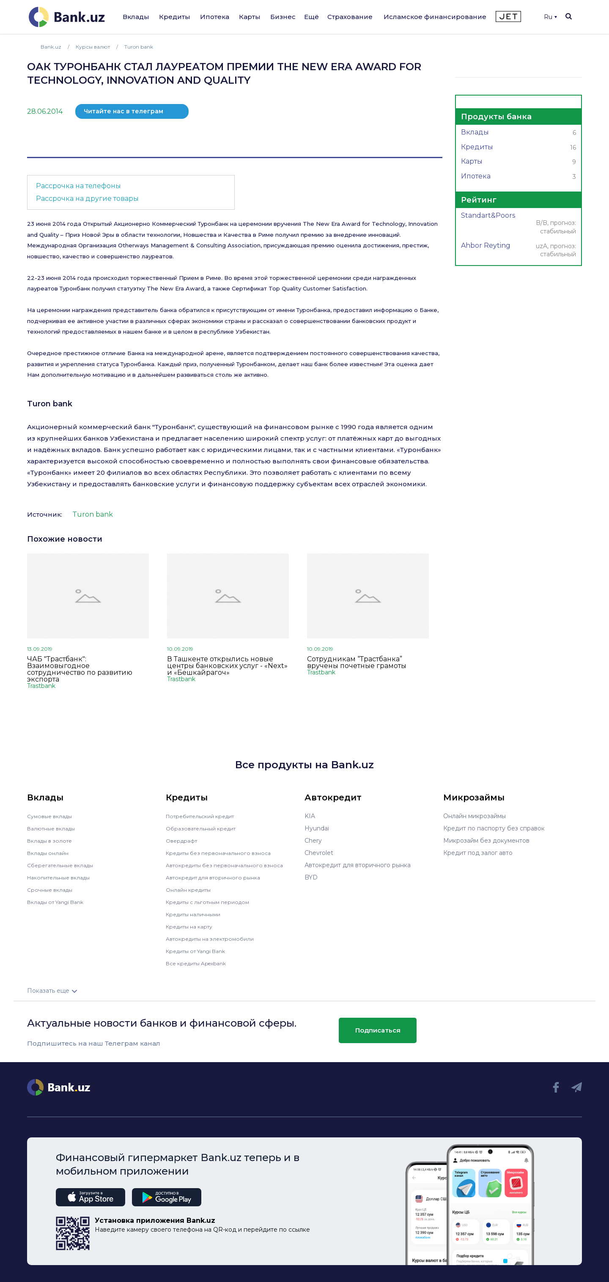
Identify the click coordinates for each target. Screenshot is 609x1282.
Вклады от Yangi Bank (60, 902)
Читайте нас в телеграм (123, 111)
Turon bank (49, 403)
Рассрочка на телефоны (78, 186)
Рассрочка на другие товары (87, 198)
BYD (311, 877)
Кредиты (174, 17)
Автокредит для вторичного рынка (219, 877)
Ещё (311, 17)
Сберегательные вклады (64, 865)
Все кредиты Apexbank (201, 963)
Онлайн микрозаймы (474, 816)
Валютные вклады (54, 828)
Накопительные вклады (63, 877)
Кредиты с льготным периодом (213, 902)
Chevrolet (318, 853)
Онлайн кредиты (191, 889)
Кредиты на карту (193, 926)
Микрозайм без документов (486, 840)
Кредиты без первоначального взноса (224, 853)
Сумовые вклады (52, 816)
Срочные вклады (52, 889)
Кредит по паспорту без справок (494, 828)
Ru (550, 17)
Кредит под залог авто (478, 853)
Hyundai (316, 828)
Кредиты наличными (197, 914)
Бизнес (283, 17)
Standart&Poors (518, 224)
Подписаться (378, 1030)
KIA (309, 816)
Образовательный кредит (205, 828)
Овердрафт (183, 840)
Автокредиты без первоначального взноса (231, 865)
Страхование (350, 17)
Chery (313, 840)
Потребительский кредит (205, 816)
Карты (250, 17)
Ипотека (214, 17)
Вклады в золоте (52, 840)
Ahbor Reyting (518, 250)
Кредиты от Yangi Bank (201, 951)
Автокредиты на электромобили (215, 938)
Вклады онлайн (50, 853)
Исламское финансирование (435, 17)
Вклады (136, 17)
